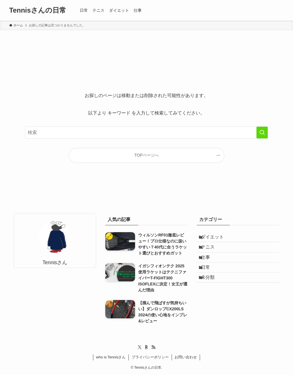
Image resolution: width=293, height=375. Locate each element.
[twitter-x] (139, 347)
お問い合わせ (186, 357)
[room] (146, 347)
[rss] (153, 347)
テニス (212, 252)
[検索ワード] (146, 133)
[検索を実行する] (262, 133)
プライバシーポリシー (150, 357)
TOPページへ (146, 155)
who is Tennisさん (111, 357)
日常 (209, 279)
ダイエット (216, 238)
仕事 (209, 265)
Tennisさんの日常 (37, 10)
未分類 (212, 293)
